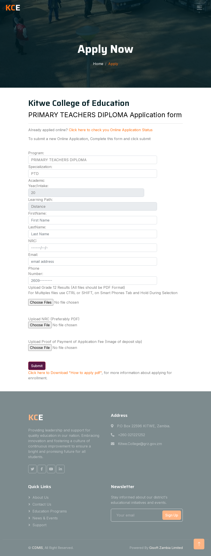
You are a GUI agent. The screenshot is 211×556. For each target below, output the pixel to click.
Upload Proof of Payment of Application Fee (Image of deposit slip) (85, 341)
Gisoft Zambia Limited (166, 548)
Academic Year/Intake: (38, 183)
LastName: (37, 227)
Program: (36, 153)
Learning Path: (40, 199)
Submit (37, 366)
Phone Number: (35, 271)
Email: (33, 254)
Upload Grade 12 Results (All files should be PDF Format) (76, 287)
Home (98, 63)
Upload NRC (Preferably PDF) (54, 319)
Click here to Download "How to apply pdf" (65, 372)
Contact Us (41, 504)
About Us (40, 497)
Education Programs (49, 511)
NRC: (32, 241)
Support (39, 525)
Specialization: (40, 166)
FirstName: (37, 213)
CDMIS (37, 548)
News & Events (45, 518)
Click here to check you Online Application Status (111, 130)
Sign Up (171, 515)
